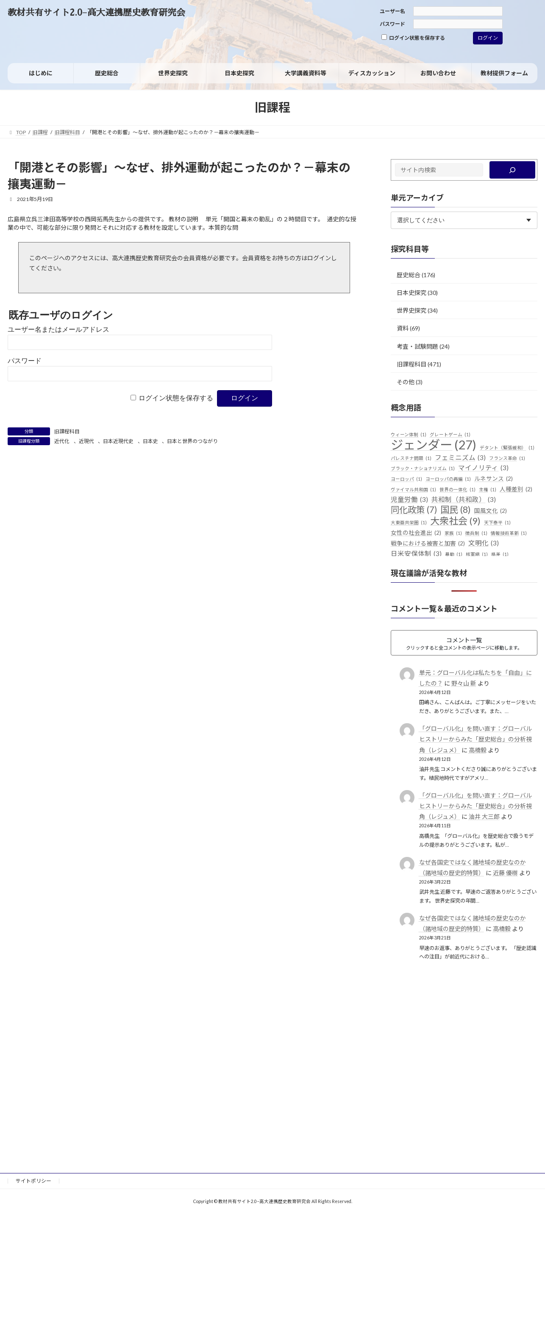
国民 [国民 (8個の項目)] (455, 510)
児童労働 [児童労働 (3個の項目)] (409, 500)
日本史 (150, 441)
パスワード (392, 24)
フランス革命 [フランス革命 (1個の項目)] (507, 458)
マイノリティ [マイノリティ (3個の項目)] (483, 468)
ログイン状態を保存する (413, 37)
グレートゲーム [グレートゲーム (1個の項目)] (450, 435)
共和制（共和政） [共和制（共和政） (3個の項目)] (463, 500)
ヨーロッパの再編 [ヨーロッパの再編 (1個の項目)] (448, 479)
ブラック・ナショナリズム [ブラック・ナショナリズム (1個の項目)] (423, 468)
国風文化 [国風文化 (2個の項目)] (490, 511)
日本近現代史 (118, 441)
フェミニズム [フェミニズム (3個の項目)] (460, 458)
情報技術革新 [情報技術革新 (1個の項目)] (509, 533)
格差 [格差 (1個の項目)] (500, 554)
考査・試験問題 (417, 346)
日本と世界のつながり (192, 441)
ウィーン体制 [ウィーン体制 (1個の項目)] (408, 435)
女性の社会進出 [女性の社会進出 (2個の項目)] (416, 533)
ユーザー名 (392, 11)
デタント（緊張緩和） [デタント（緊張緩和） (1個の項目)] (507, 448)
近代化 (62, 441)
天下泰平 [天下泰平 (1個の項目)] (497, 523)
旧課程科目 (67, 431)
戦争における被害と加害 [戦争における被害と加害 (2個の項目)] (428, 544)
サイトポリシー (33, 1181)
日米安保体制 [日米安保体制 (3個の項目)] (416, 554)
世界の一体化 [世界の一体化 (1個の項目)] (457, 490)
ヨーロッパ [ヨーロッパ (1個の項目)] (406, 479)
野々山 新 (463, 683)
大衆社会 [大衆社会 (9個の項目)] (455, 521)
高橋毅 (478, 750)
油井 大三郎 (484, 816)
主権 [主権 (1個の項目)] (487, 490)
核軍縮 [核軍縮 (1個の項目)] (477, 554)
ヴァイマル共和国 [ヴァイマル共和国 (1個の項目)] (413, 490)
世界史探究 (411, 310)
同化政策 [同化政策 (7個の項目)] (414, 510)
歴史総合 (408, 274)
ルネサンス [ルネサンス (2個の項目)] (493, 479)
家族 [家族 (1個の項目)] (453, 533)
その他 (405, 382)
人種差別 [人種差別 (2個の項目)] (516, 490)
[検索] (512, 170)
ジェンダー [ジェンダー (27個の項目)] (433, 445)
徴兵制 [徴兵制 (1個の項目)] (476, 533)
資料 (403, 328)
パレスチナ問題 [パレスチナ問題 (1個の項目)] (411, 458)
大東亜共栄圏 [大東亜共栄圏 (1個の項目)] (409, 523)
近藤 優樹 (505, 872)
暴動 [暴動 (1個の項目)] (453, 554)
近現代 (86, 441)
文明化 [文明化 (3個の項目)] (483, 543)
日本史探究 (411, 292)
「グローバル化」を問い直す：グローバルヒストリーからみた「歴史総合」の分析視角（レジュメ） (475, 739)
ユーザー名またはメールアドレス (58, 329)
